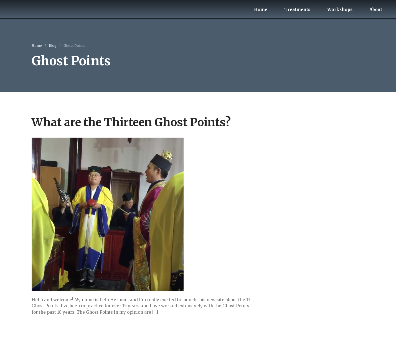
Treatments (297, 9)
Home (260, 9)
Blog (53, 45)
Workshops (339, 9)
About (375, 9)
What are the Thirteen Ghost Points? (131, 122)
